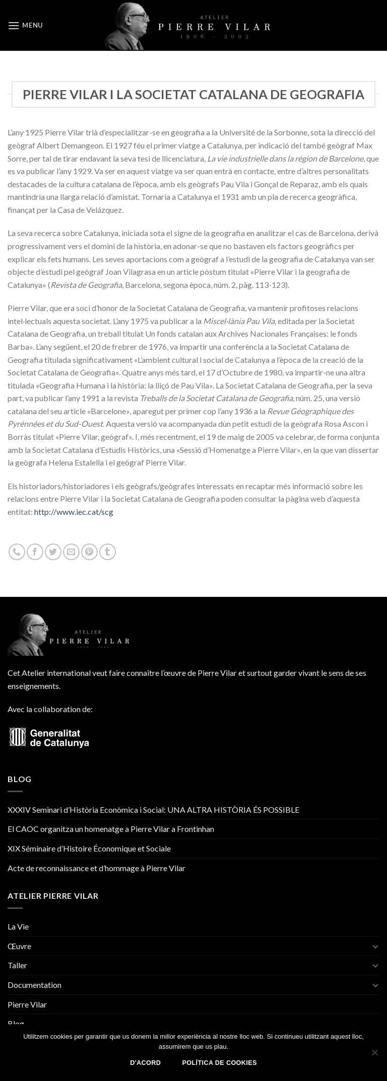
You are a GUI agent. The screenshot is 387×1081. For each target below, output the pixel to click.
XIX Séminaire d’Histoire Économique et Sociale (89, 848)
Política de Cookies (219, 1062)
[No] (374, 1055)
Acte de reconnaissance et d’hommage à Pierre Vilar (96, 868)
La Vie (18, 926)
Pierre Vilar (27, 1004)
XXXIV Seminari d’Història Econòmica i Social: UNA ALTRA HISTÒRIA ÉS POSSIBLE (153, 809)
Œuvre (19, 946)
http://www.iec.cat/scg (73, 511)
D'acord (145, 1062)
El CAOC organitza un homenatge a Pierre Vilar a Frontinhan (111, 828)
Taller (17, 965)
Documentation (34, 984)
